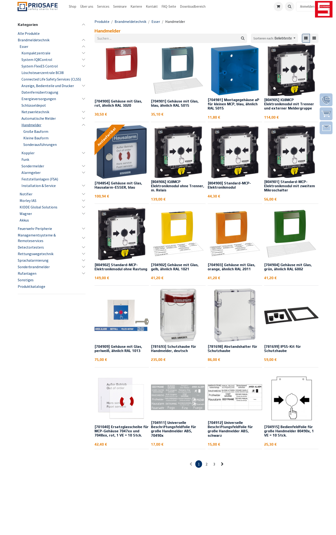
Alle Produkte (29, 33)
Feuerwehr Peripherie (35, 228)
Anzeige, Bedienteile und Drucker (47, 85)
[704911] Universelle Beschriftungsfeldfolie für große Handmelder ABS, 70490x (173, 429)
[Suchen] (242, 38)
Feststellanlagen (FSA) (39, 179)
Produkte (101, 21)
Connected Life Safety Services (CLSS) (51, 79)
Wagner (26, 213)
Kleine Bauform (36, 138)
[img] (326, 99)
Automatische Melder (38, 118)
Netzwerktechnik (35, 111)
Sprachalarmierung (33, 260)
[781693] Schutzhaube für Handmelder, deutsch (173, 349)
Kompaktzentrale (35, 53)
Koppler (28, 153)
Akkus (24, 220)
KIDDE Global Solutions (38, 207)
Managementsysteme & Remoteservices (37, 238)
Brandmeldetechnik (33, 40)
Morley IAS (28, 200)
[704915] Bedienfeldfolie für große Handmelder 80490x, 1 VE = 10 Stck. (289, 431)
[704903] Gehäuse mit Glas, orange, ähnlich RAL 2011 (231, 267)
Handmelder (31, 125)
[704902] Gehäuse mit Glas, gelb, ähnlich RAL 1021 (175, 267)
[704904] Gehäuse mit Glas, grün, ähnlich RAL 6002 (288, 267)
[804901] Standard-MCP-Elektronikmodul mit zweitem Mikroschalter (289, 186)
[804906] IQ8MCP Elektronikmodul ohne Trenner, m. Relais (177, 186)
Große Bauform (35, 131)
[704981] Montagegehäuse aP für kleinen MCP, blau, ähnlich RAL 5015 (233, 104)
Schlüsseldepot (33, 105)
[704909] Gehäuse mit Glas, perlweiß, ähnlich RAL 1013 (118, 349)
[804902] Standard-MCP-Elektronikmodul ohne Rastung (120, 267)
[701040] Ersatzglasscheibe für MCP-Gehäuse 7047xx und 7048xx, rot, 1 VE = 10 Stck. (121, 431)
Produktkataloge (31, 286)
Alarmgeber (31, 172)
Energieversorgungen (38, 98)
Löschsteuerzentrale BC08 (42, 72)
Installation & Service (38, 185)
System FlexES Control (39, 66)
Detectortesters (31, 247)
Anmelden (307, 6)
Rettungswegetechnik (35, 253)
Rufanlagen (27, 273)
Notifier (26, 194)
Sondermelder (32, 166)
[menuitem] (72, 6)
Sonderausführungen (40, 144)
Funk (25, 159)
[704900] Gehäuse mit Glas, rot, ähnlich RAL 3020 (118, 103)
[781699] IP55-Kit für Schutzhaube (282, 349)
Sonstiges (26, 280)
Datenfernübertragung (39, 92)
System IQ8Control (36, 59)
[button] (289, 6)
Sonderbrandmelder (34, 266)
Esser (24, 46)
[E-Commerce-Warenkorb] (278, 6)
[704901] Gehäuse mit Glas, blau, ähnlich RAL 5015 (175, 103)
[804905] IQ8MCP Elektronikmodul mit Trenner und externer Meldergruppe (289, 104)
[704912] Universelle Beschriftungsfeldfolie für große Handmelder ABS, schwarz (230, 429)
